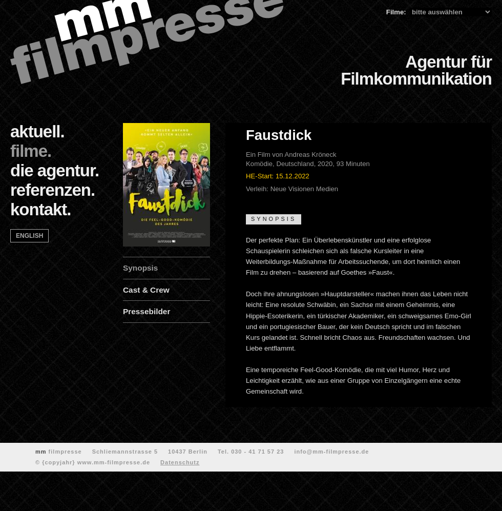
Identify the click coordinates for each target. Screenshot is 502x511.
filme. (30, 150)
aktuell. (37, 131)
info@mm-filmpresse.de (331, 451)
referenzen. (52, 189)
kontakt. (40, 209)
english (29, 235)
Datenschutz (179, 462)
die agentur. (54, 170)
